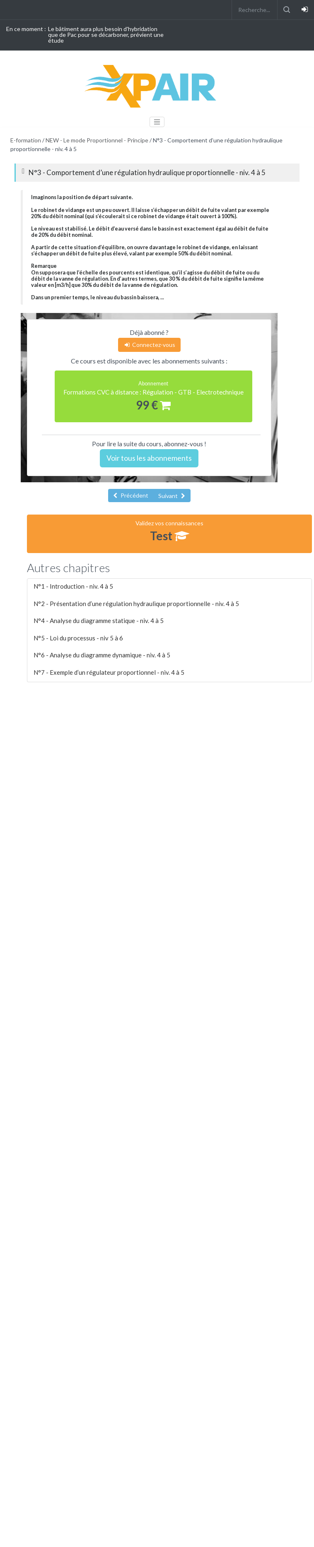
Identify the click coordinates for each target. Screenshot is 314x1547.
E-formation (25, 140)
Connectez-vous (149, 344)
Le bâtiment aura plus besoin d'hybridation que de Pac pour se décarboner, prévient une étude (106, 34)
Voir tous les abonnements (149, 457)
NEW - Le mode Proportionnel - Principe (97, 140)
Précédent (130, 495)
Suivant (171, 495)
